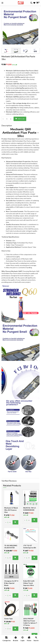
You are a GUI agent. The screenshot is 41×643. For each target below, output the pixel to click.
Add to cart (19, 119)
